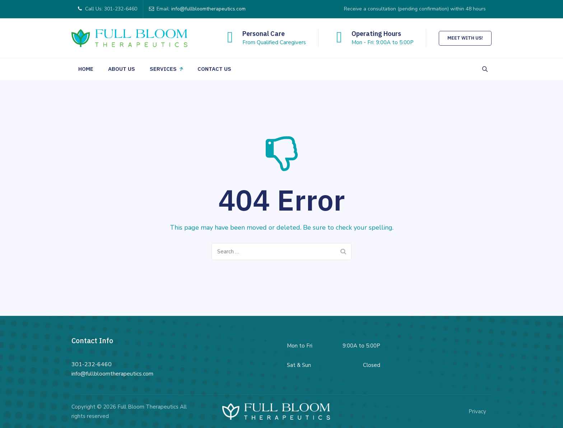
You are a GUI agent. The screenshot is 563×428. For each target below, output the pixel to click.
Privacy (477, 411)
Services (163, 68)
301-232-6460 (91, 364)
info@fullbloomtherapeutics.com (208, 8)
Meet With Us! (465, 38)
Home (85, 68)
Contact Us (214, 68)
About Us (121, 68)
